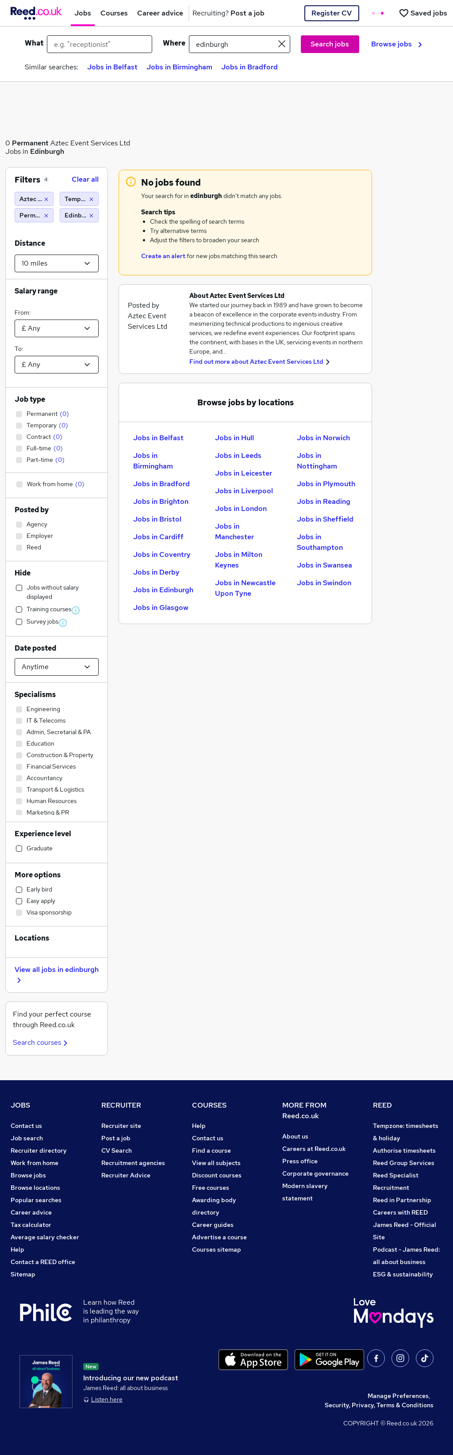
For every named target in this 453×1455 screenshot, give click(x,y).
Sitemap (23, 1274)
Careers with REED (400, 1212)
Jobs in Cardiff (158, 536)
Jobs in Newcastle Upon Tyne (245, 588)
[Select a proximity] (57, 263)
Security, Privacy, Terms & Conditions (379, 1405)
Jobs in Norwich (323, 437)
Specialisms (35, 694)
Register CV (331, 13)
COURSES (209, 1105)
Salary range (36, 291)
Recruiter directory (39, 1150)
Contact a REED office (43, 1262)
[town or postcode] (239, 44)
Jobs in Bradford (249, 67)
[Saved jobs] (423, 13)
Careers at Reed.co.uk (314, 1149)
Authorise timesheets (404, 1150)
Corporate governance (315, 1173)
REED (382, 1105)
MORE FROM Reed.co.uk (304, 1110)
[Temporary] (79, 199)
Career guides (213, 1225)
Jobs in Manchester (234, 531)
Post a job (116, 1138)
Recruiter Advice (125, 1175)
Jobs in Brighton (160, 501)
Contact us (26, 1126)
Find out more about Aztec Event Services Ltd (256, 362)
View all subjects (216, 1163)
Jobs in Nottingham (317, 461)
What (34, 43)
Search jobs (330, 44)
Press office (300, 1161)
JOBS (20, 1105)
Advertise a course (219, 1237)
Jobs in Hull (234, 437)
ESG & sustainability (403, 1274)
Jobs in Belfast (112, 67)
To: (19, 349)
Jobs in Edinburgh (163, 589)
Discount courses (217, 1175)
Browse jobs (396, 44)
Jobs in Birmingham (179, 67)
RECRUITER (121, 1105)
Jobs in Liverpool (244, 490)
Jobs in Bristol (157, 519)
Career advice (31, 1212)
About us (295, 1136)
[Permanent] (34, 215)
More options (38, 875)
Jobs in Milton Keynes (238, 560)
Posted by (32, 509)
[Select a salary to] (57, 364)
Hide (23, 573)
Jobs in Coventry (162, 554)
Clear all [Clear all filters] (85, 179)
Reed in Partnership (402, 1200)
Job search (27, 1138)
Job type (30, 399)
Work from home (34, 1163)
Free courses (210, 1188)
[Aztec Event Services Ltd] (34, 199)
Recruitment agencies (133, 1163)
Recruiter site (121, 1126)
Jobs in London (241, 508)
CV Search (116, 1150)
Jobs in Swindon (324, 582)
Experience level (43, 833)
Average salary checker (45, 1237)
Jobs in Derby (156, 572)
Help (17, 1249)
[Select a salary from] (57, 328)
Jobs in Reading (323, 501)
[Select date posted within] (57, 667)
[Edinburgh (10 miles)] (79, 215)
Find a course (211, 1150)
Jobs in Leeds (238, 455)
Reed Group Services (403, 1163)
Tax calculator (31, 1225)
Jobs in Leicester (243, 473)
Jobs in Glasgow (160, 607)
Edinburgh (47, 151)
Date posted (35, 648)
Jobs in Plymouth (326, 483)
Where (174, 43)
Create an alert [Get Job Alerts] (163, 256)
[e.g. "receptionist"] (99, 44)
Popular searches (36, 1200)
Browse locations (35, 1188)
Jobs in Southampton (320, 542)
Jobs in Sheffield (325, 519)
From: (23, 312)
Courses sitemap (216, 1249)
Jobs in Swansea (324, 565)
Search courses (41, 1042)
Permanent (30, 143)
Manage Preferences (398, 1396)
